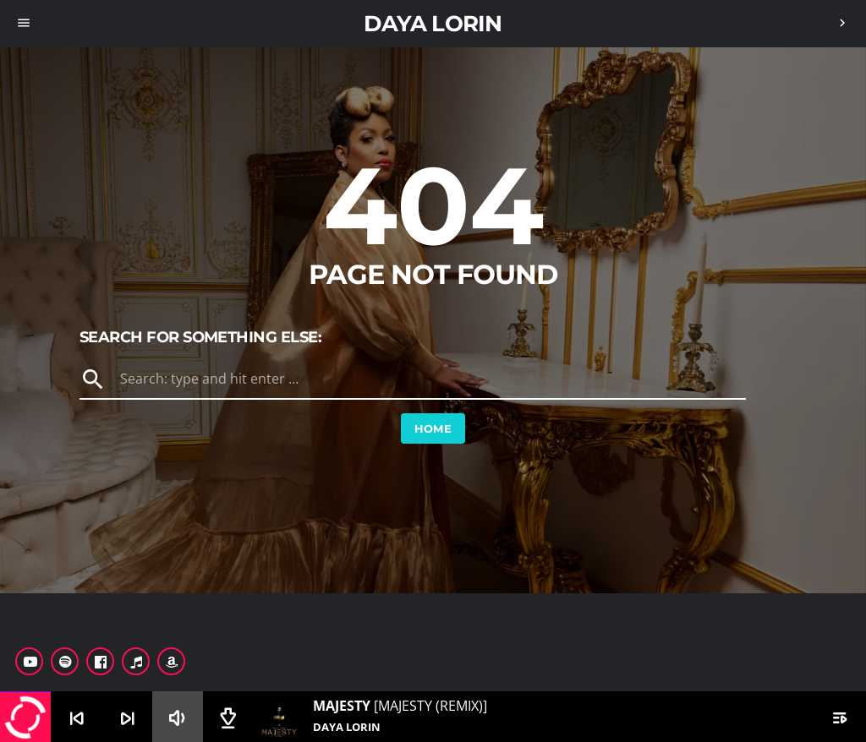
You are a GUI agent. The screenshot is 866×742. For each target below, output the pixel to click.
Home (433, 428)
